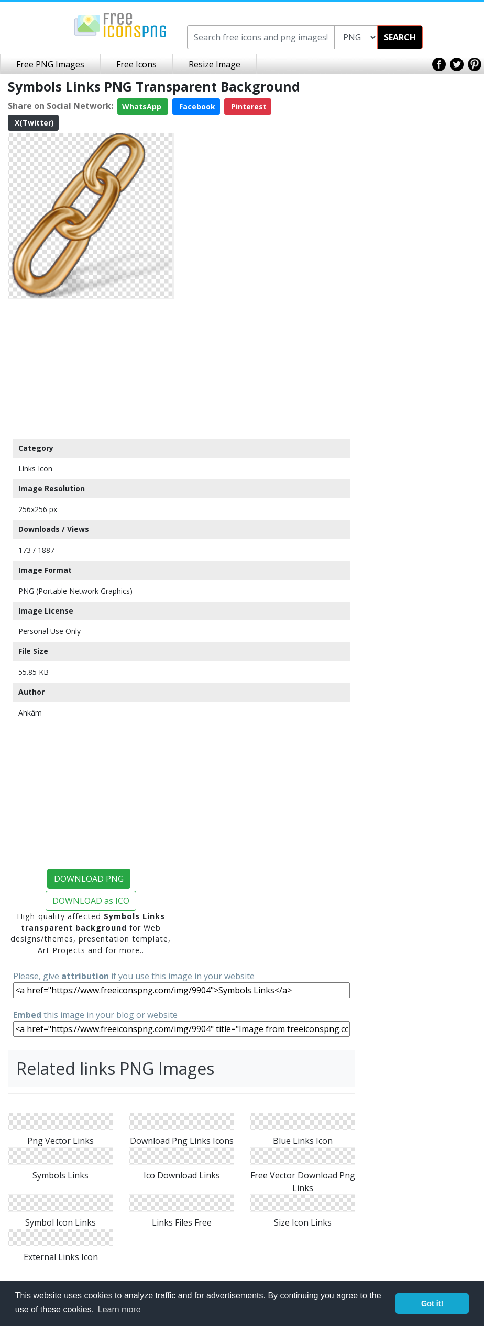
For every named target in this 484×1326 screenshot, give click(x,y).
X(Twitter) (33, 123)
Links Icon (35, 468)
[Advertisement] (91, 368)
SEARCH (400, 37)
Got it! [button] (432, 1303)
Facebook (196, 106)
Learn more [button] (119, 1309)
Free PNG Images (50, 64)
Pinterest (248, 106)
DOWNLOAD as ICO (90, 900)
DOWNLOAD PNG (89, 879)
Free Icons (136, 64)
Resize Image (214, 64)
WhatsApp (142, 106)
